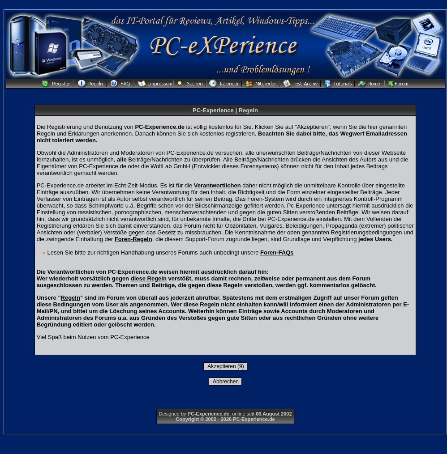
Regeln (70, 297)
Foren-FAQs (276, 252)
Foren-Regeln (133, 239)
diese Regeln (149, 278)
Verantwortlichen (217, 185)
